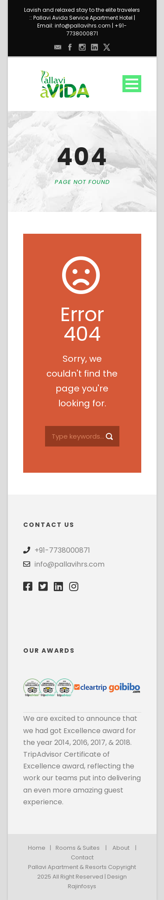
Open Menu (131, 83)
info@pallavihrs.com (83, 25)
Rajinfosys (82, 886)
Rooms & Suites (78, 848)
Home (36, 848)
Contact (82, 857)
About (120, 848)
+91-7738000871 (96, 29)
